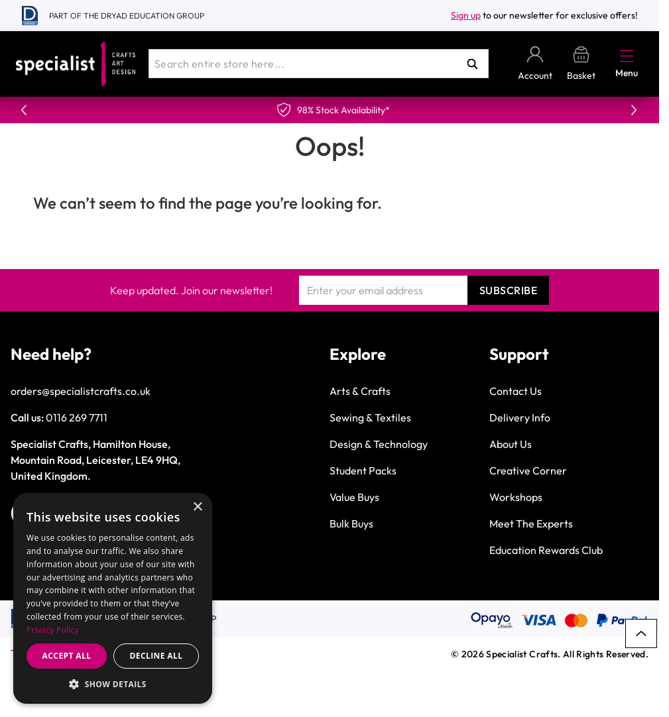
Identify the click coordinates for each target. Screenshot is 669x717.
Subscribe (508, 290)
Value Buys (354, 497)
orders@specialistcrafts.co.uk (81, 391)
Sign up (466, 15)
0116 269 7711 (76, 417)
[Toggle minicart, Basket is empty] (581, 63)
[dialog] (112, 598)
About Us (510, 444)
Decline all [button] (156, 655)
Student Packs (363, 470)
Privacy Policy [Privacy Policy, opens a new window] (53, 629)
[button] (113, 683)
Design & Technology (379, 444)
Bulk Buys (351, 523)
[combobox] (319, 63)
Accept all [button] (66, 655)
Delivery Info (519, 417)
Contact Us (515, 391)
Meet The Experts (531, 523)
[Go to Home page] (75, 64)
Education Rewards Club (546, 550)
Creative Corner (528, 470)
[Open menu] (626, 55)
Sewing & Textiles (370, 417)
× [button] (197, 507)
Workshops (515, 497)
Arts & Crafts (360, 391)
